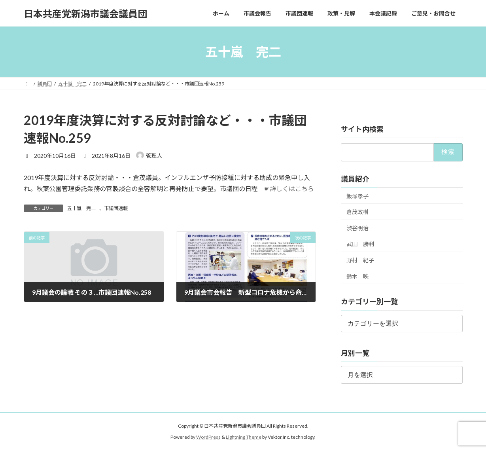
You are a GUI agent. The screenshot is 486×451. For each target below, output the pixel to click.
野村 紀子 (360, 260)
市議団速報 (116, 208)
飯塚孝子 (357, 196)
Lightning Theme (243, 437)
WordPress (208, 437)
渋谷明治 (357, 228)
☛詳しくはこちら (286, 188)
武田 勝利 (360, 244)
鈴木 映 (357, 276)
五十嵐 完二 (81, 208)
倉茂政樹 (357, 211)
